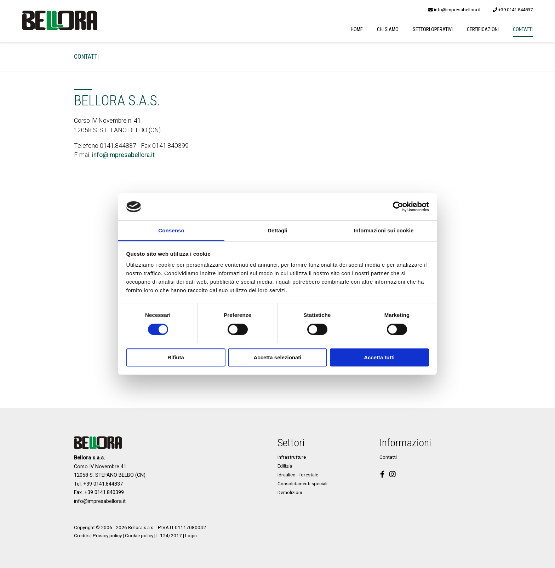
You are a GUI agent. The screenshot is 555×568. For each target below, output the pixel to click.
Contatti (523, 30)
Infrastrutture (292, 457)
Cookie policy (139, 535)
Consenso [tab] (171, 230)
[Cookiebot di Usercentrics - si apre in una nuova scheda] (398, 207)
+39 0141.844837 (513, 9)
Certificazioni (483, 30)
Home (357, 30)
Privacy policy (107, 535)
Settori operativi (433, 30)
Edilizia (285, 466)
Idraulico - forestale (298, 474)
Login (191, 535)
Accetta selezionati (277, 357)
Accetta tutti (379, 357)
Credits (82, 535)
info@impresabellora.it (454, 9)
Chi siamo (388, 30)
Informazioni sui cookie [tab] (384, 230)
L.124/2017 (169, 535)
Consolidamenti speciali (302, 483)
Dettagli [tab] (277, 230)
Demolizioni (290, 492)
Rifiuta (175, 357)
